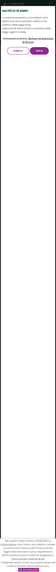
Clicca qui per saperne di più (27, 559)
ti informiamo (8, 544)
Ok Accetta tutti (28, 569)
